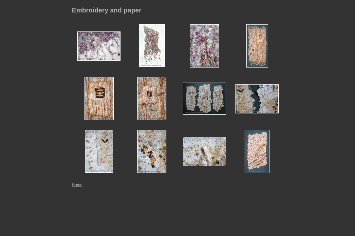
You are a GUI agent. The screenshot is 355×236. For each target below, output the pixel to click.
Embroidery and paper (106, 10)
